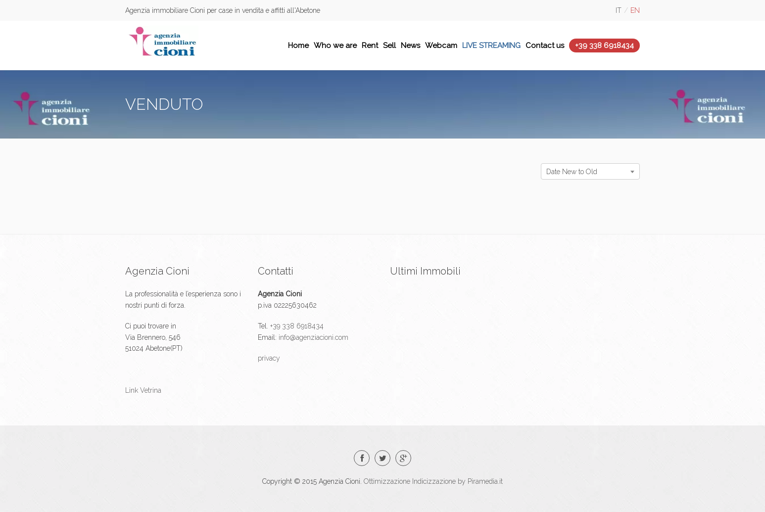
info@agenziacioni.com (312, 337)
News (410, 45)
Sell (389, 45)
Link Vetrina (143, 390)
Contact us (545, 45)
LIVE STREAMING (491, 45)
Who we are (335, 45)
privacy (269, 358)
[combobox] (590, 171)
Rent (370, 45)
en (635, 10)
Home (298, 45)
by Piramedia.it (480, 481)
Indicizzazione (434, 481)
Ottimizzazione (387, 481)
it (619, 10)
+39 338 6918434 (604, 45)
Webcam (441, 45)
